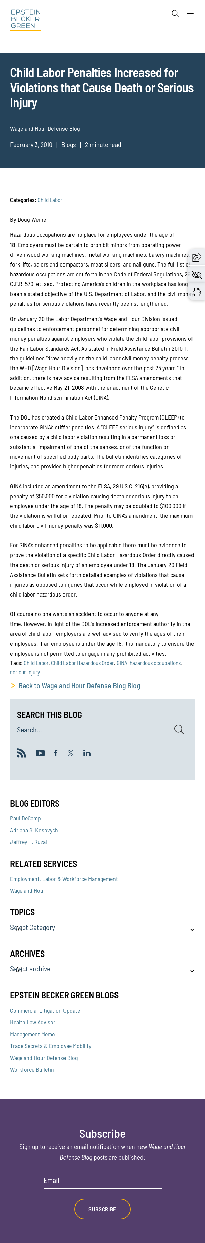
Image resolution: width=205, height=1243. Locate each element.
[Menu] (190, 15)
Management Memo (32, 1034)
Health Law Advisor (32, 1022)
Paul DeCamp (25, 818)
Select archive (30, 969)
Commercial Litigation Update (45, 1010)
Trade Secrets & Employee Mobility (50, 1045)
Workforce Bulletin (32, 1069)
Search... (29, 730)
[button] (196, 257)
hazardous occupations (155, 662)
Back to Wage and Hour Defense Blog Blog (79, 685)
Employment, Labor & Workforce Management (64, 878)
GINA (122, 662)
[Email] (103, 1182)
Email (51, 1180)
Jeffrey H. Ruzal (28, 841)
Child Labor (49, 199)
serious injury (25, 671)
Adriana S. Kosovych (34, 830)
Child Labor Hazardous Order (82, 662)
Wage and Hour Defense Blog (44, 1057)
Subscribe (102, 1209)
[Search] (175, 13)
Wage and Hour (27, 890)
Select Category (32, 927)
